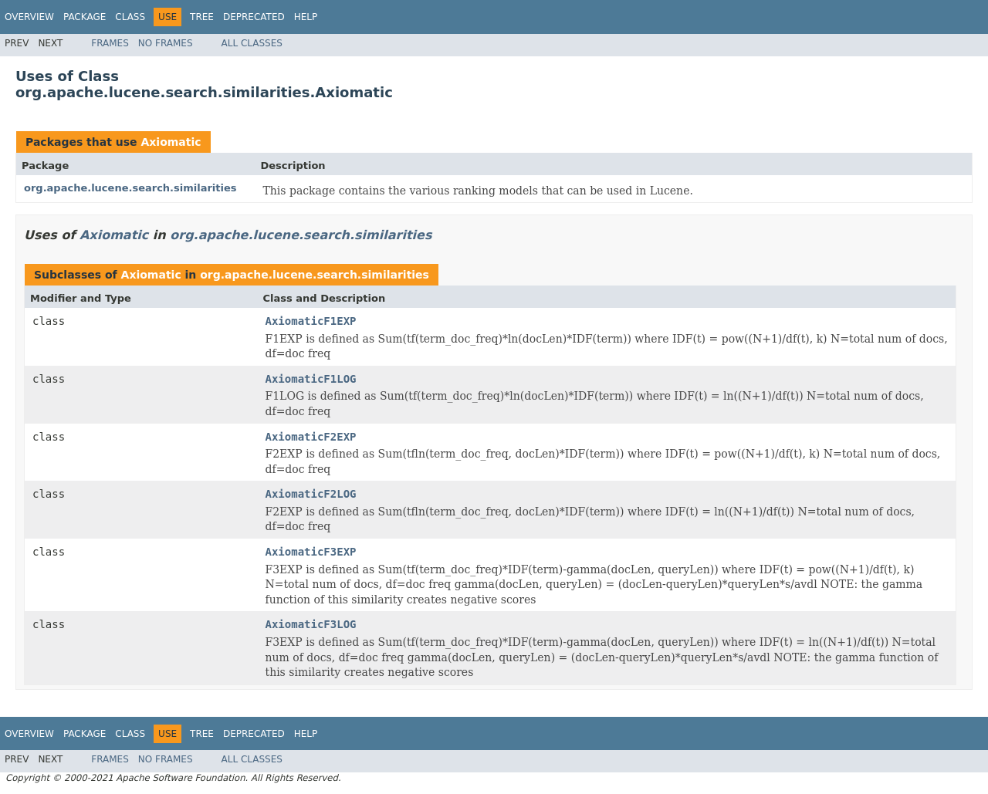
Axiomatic (170, 142)
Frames (110, 43)
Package (84, 17)
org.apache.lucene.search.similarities (130, 188)
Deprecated (254, 17)
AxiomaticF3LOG (311, 624)
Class (130, 17)
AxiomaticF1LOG (311, 379)
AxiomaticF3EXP (311, 552)
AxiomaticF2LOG (311, 494)
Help (306, 17)
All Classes (252, 43)
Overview (29, 17)
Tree (202, 17)
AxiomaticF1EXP (311, 321)
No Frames (165, 43)
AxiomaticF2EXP (311, 437)
